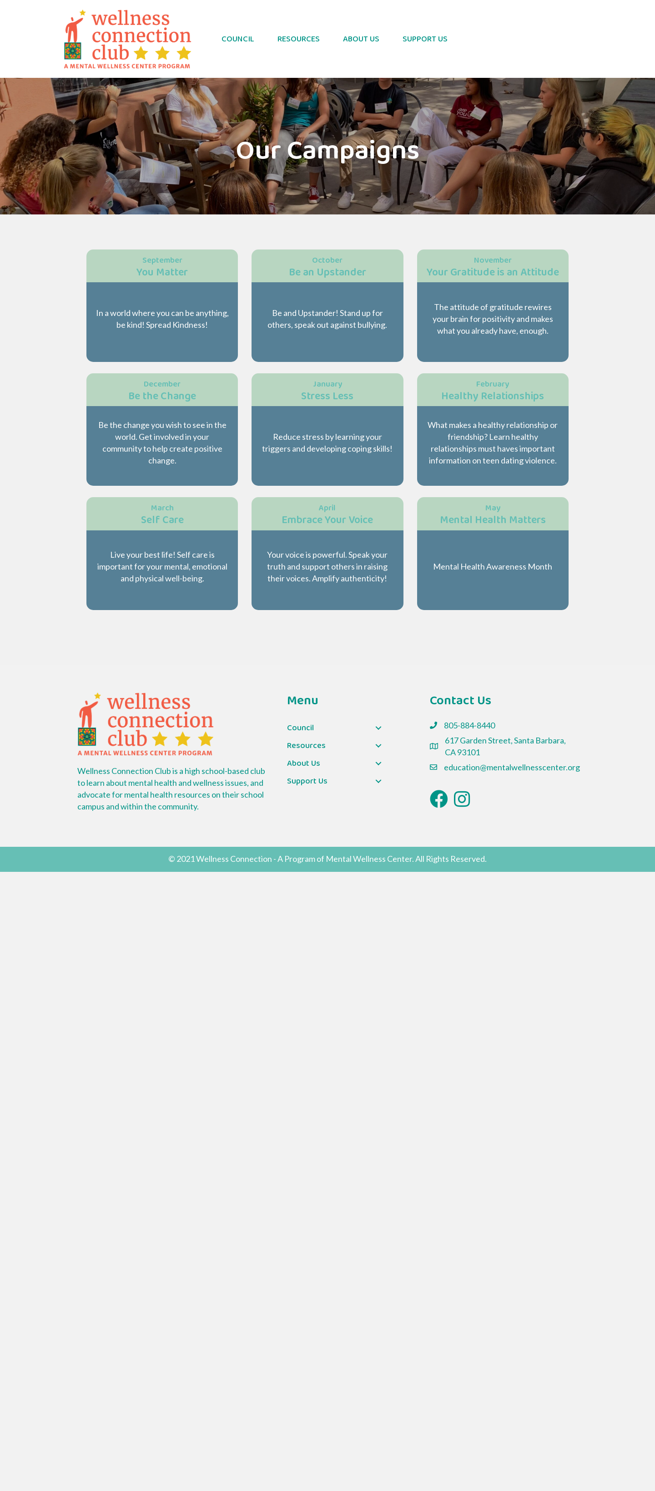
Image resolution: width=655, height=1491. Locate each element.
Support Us (425, 39)
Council (238, 39)
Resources (298, 39)
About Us (361, 39)
